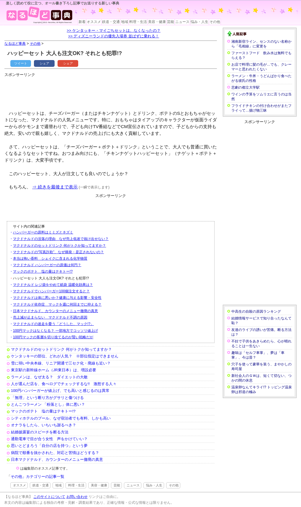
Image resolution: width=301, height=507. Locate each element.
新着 (82, 22)
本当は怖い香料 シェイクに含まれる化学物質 (50, 258)
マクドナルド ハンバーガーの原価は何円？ (47, 265)
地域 (124, 22)
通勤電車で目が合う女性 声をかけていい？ (49, 439)
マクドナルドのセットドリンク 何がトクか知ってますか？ (59, 245)
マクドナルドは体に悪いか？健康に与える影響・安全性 (57, 298)
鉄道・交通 (111, 22)
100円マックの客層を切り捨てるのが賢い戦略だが (53, 337)
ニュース (182, 22)
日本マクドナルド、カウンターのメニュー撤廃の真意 (55, 311)
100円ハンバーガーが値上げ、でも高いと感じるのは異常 (60, 390)
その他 (215, 22)
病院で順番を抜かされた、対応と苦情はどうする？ (55, 452)
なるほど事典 (15, 44)
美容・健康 (157, 22)
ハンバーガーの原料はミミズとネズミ (43, 232)
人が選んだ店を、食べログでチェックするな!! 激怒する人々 (64, 384)
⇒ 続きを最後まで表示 (55, 186)
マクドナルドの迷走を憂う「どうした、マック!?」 (53, 324)
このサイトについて (49, 497)
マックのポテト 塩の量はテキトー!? (43, 271)
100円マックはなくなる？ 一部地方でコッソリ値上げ (55, 331)
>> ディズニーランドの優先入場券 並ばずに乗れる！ (113, 36)
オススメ (94, 22)
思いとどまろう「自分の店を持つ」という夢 (49, 445)
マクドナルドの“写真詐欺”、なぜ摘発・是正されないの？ (58, 252)
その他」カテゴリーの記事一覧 (37, 476)
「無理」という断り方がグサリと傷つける (47, 397)
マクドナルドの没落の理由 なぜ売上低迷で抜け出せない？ (61, 239)
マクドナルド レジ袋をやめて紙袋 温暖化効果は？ (53, 285)
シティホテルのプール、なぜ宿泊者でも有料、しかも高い (61, 418)
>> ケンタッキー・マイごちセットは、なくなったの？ (114, 30)
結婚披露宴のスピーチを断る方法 (39, 432)
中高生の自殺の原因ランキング (256, 311)
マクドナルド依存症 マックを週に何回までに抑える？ (57, 304)
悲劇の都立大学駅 (245, 87)
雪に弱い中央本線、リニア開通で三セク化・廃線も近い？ (61, 363)
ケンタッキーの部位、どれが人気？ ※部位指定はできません (64, 356)
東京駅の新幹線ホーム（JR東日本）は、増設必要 (53, 370)
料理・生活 (138, 22)
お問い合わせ (77, 497)
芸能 (170, 22)
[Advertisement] (111, 91)
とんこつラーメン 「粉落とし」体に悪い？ (48, 404)
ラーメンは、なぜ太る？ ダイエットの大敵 (49, 377)
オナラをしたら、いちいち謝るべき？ (43, 425)
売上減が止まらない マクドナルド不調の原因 (50, 317)
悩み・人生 (199, 22)
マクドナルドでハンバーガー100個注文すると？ (51, 291)
